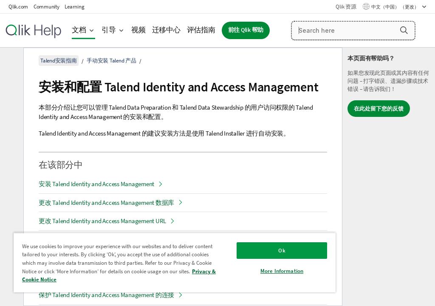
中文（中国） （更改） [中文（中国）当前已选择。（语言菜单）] (395, 7)
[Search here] (353, 31)
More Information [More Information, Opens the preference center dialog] (281, 271)
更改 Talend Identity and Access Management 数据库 (106, 202)
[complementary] (388, 177)
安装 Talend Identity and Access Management (96, 184)
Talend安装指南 (58, 60)
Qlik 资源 (346, 6)
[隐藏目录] (10, 60)
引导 (109, 30)
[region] (175, 262)
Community (46, 6)
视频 (138, 30)
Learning (74, 6)
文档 (79, 30)
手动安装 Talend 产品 (111, 60)
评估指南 (201, 30)
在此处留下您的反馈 (379, 108)
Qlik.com (18, 6)
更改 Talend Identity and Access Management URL (102, 221)
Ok (281, 250)
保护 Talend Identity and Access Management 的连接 (106, 295)
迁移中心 (166, 30)
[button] (404, 30)
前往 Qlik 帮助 (246, 30)
